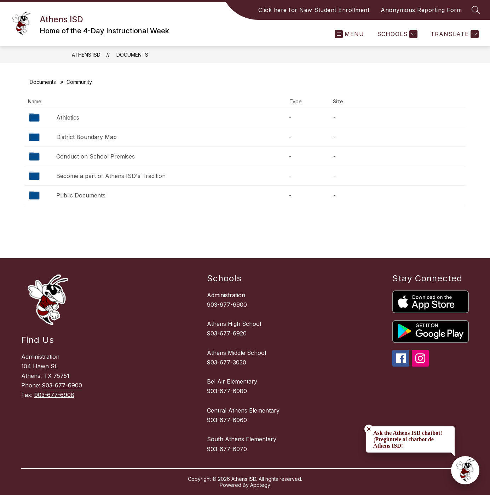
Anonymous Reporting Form (421, 9)
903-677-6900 (62, 385)
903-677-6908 (54, 394)
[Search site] (476, 10)
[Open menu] (349, 34)
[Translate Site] (454, 34)
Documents (132, 55)
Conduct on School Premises (95, 156)
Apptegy (260, 485)
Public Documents (80, 195)
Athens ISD (86, 55)
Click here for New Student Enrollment (314, 9)
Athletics (67, 117)
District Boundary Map (86, 136)
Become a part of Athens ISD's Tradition (111, 175)
